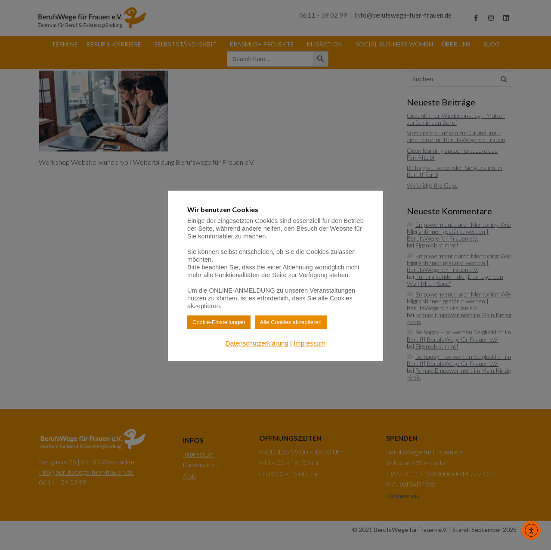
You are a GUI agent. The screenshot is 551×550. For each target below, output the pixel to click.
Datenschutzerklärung (257, 343)
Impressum (309, 343)
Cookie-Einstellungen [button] (218, 322)
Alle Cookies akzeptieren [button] (291, 322)
